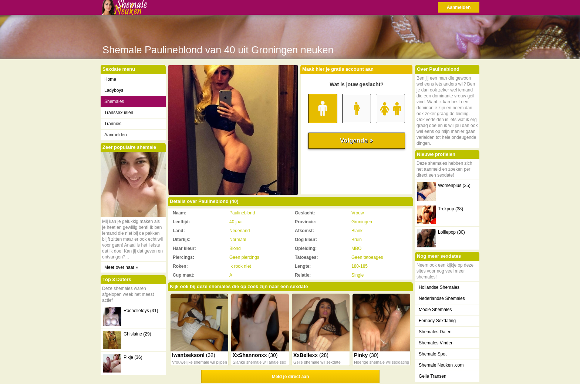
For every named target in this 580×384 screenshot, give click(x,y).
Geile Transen (432, 376)
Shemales (114, 101)
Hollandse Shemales (439, 287)
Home (110, 79)
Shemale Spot (432, 354)
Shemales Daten (435, 331)
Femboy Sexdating (437, 320)
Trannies (112, 123)
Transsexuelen (118, 112)
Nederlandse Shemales (442, 298)
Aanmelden (459, 7)
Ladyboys (113, 90)
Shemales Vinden (436, 342)
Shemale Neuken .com (441, 365)
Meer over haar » (121, 267)
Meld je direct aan (290, 376)
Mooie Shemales (435, 309)
